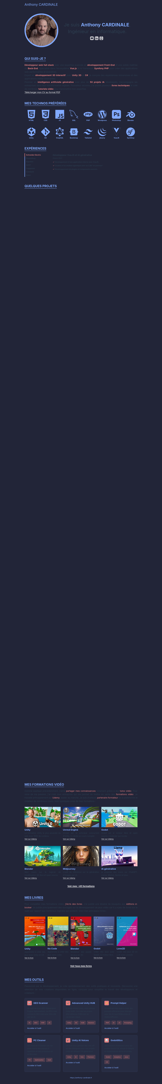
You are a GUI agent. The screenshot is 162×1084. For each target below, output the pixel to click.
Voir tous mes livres (81, 969)
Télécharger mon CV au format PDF (42, 92)
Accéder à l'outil (34, 1031)
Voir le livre (29, 961)
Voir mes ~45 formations (80, 889)
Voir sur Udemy (31, 842)
